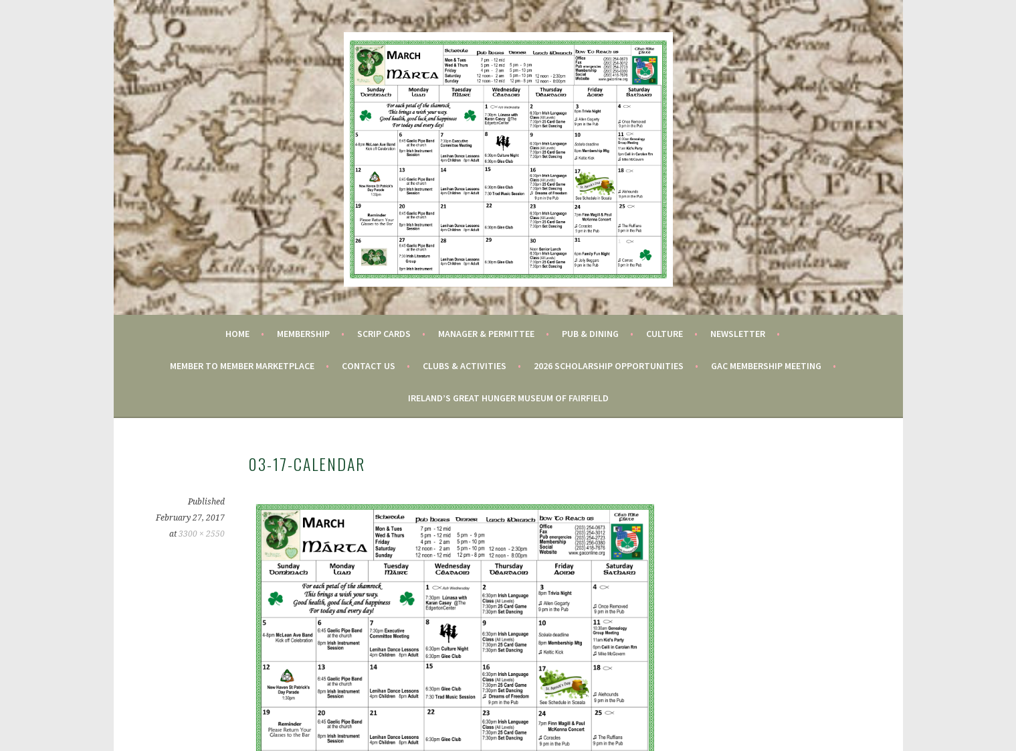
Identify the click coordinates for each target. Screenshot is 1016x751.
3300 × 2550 (202, 534)
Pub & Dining (590, 334)
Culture (664, 334)
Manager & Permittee (486, 334)
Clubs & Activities (464, 366)
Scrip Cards (384, 334)
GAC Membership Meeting (766, 366)
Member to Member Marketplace (242, 366)
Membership (303, 334)
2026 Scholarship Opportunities (609, 366)
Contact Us (368, 366)
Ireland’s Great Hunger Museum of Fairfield (508, 398)
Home (237, 334)
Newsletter (737, 334)
